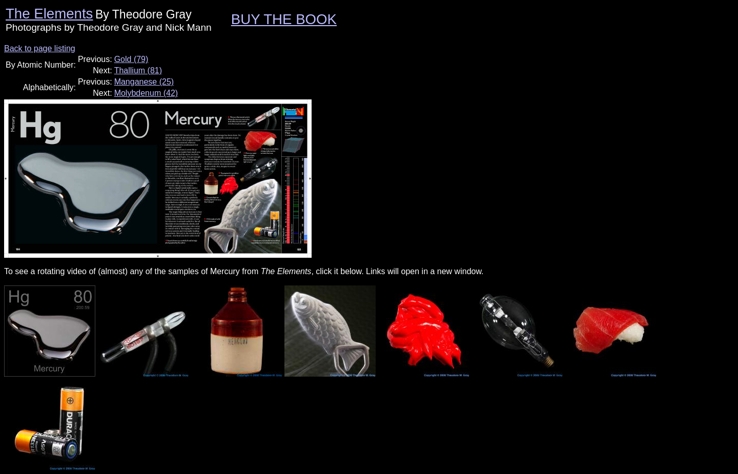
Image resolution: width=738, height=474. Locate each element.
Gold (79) (131, 59)
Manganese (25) (144, 81)
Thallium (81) (138, 70)
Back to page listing (39, 48)
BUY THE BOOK (284, 19)
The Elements (49, 14)
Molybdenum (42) (146, 93)
